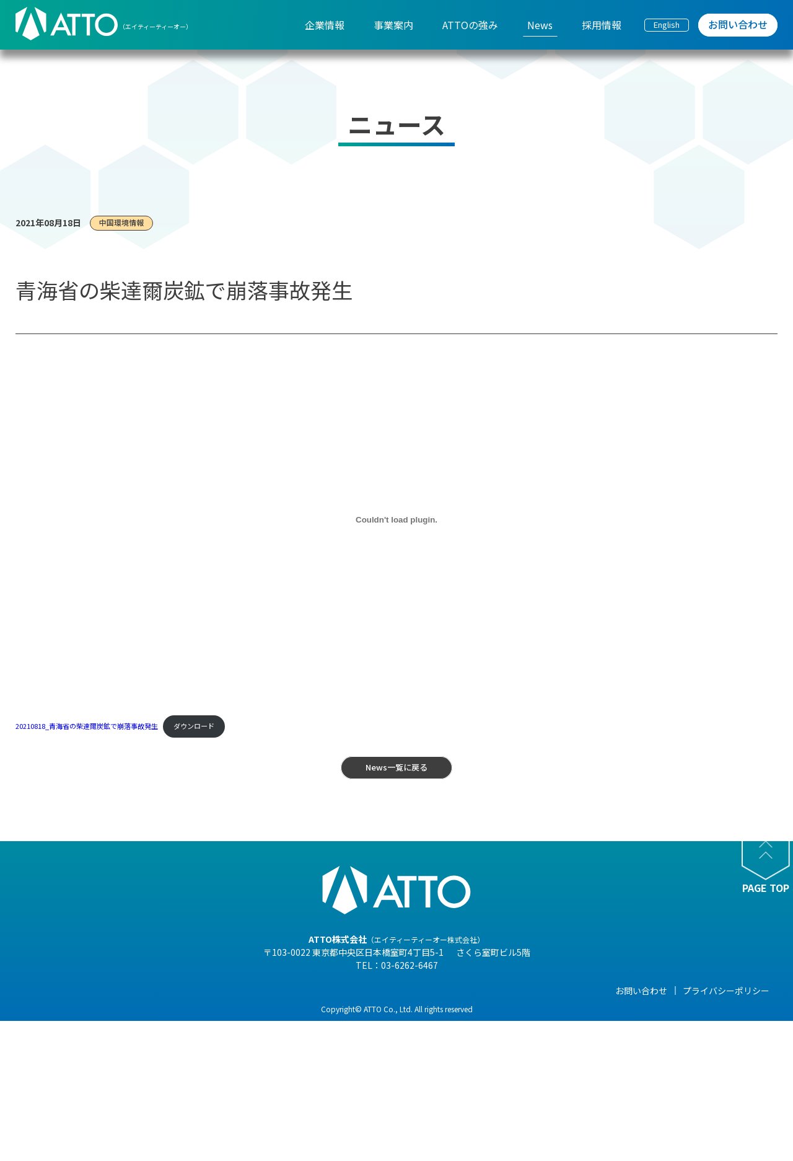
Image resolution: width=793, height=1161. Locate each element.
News (462, 990)
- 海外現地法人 (190, 1078)
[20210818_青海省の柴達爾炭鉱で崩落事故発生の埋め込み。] (396, 520)
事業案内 (275, 990)
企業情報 (178, 990)
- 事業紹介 (181, 1096)
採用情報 (564, 990)
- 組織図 (177, 1044)
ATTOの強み (379, 990)
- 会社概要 (181, 1026)
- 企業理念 (181, 1061)
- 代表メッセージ (194, 1009)
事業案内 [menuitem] (393, 24)
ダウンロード (193, 726)
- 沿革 (172, 1113)
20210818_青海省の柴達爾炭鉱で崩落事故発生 (86, 726)
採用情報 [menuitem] (601, 24)
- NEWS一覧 (473, 1009)
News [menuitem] (540, 24)
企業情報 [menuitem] (324, 24)
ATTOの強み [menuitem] (470, 24)
